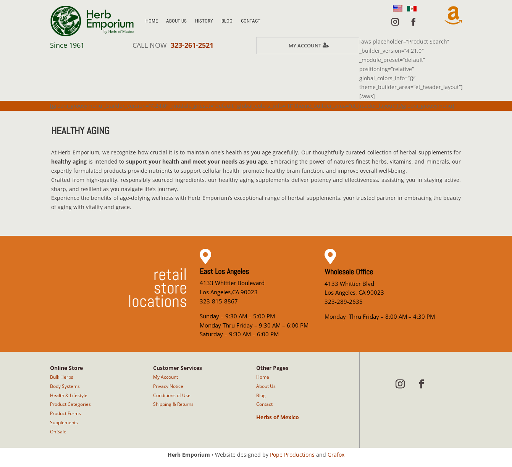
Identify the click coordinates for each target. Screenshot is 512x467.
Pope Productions (292, 454)
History (204, 21)
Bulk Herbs (61, 377)
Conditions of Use (172, 395)
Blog (227, 21)
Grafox (336, 454)
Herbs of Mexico (277, 417)
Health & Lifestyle (68, 395)
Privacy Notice (168, 386)
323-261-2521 (192, 45)
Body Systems (65, 386)
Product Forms (65, 413)
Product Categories (70, 404)
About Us (176, 21)
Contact (250, 21)
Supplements (64, 422)
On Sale (58, 431)
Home (151, 21)
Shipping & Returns (173, 404)
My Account (305, 45)
